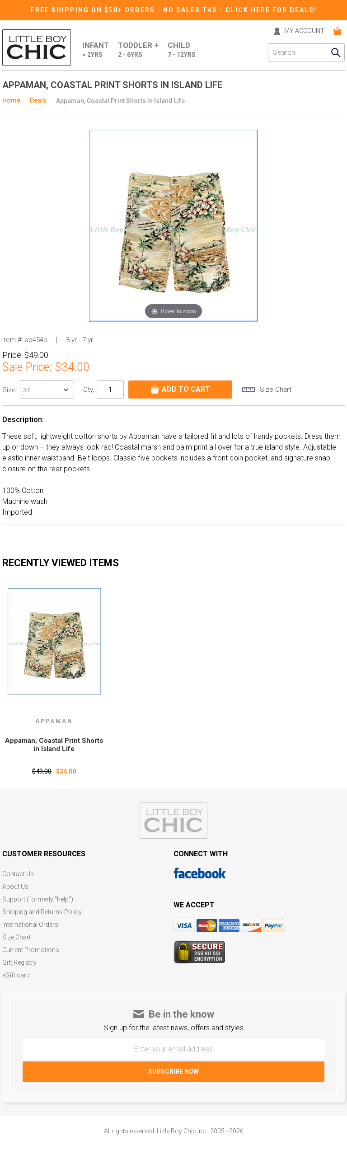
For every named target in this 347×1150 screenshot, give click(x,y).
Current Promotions (30, 950)
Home (11, 100)
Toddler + (138, 50)
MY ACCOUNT (304, 31)
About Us (15, 887)
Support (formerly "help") (37, 899)
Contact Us (18, 874)
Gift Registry (19, 963)
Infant (95, 50)
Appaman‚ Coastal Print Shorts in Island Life (54, 745)
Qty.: (89, 389)
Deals (38, 100)
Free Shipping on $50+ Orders (94, 10)
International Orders (30, 925)
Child (182, 50)
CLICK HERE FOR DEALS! (271, 10)
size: (10, 390)
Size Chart (16, 937)
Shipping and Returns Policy (42, 912)
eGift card (16, 975)
